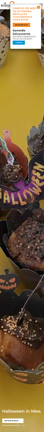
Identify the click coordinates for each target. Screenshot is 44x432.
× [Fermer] (38, 7)
